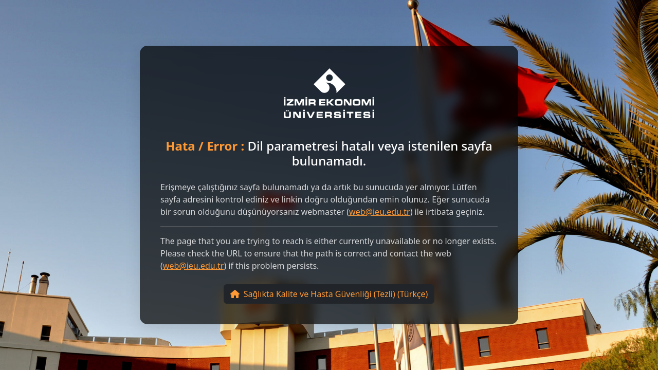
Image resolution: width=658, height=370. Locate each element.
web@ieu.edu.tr (379, 211)
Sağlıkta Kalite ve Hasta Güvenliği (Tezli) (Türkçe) (329, 294)
